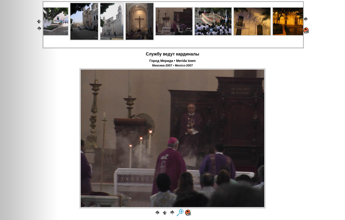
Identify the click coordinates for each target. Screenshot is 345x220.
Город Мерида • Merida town (172, 61)
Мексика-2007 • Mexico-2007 (172, 65)
